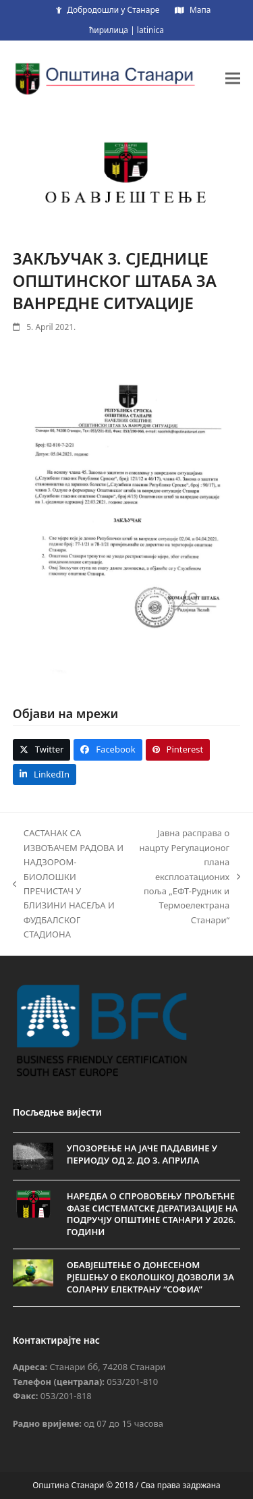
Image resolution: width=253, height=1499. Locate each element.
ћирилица (108, 30)
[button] (232, 78)
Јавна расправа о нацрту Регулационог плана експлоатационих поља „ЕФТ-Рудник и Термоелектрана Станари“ (190, 876)
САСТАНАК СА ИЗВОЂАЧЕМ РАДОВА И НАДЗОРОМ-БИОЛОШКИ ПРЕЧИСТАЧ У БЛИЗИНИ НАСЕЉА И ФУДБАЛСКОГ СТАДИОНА (68, 883)
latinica (150, 30)
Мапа (200, 10)
